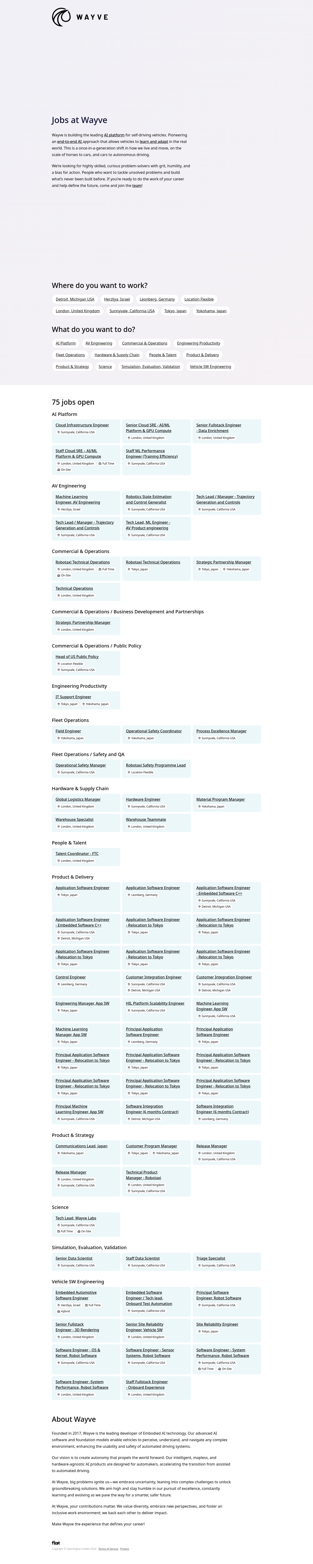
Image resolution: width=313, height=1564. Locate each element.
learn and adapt (154, 141)
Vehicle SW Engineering (210, 366)
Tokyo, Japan (175, 310)
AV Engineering (98, 343)
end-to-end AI (70, 141)
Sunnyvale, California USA (132, 310)
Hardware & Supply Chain (117, 354)
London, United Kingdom (78, 310)
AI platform (114, 135)
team (137, 185)
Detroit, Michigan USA (75, 299)
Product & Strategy (72, 366)
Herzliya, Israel (117, 299)
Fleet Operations (70, 354)
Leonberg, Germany (157, 299)
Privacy (124, 1548)
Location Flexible (199, 299)
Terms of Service (108, 1548)
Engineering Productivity (198, 343)
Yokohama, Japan (211, 310)
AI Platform (66, 343)
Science (105, 366)
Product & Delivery (202, 354)
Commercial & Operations (144, 343)
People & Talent (163, 354)
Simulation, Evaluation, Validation (151, 366)
